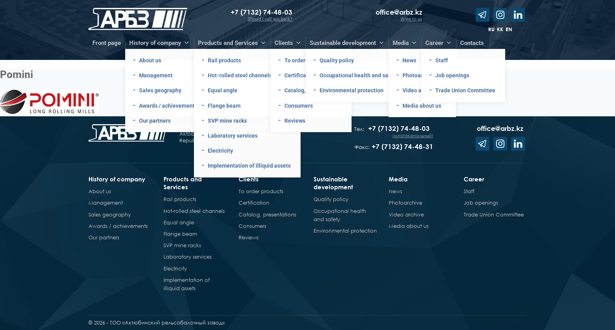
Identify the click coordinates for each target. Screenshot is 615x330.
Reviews (248, 237)
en (509, 29)
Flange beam (180, 234)
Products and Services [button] (232, 43)
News (395, 191)
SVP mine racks (182, 245)
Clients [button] (288, 43)
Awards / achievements (118, 226)
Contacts (472, 43)
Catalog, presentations (267, 214)
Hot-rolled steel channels (194, 211)
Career (474, 179)
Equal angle (179, 222)
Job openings (481, 202)
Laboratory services (188, 257)
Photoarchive (405, 202)
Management (105, 202)
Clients (249, 179)
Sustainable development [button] (347, 43)
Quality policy (331, 199)
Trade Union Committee (494, 214)
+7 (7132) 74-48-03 (261, 12)
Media (398, 179)
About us (99, 191)
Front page (106, 43)
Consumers (252, 226)
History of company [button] (159, 43)
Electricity (175, 268)
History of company (116, 179)
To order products (261, 191)
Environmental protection (345, 230)
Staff (469, 191)
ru (491, 29)
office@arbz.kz (399, 12)
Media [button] (405, 43)
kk (500, 29)
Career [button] (438, 43)
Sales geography (109, 214)
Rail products (180, 199)
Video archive (406, 214)
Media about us (409, 226)
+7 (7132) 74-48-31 (402, 146)
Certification (254, 202)
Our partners (103, 237)
